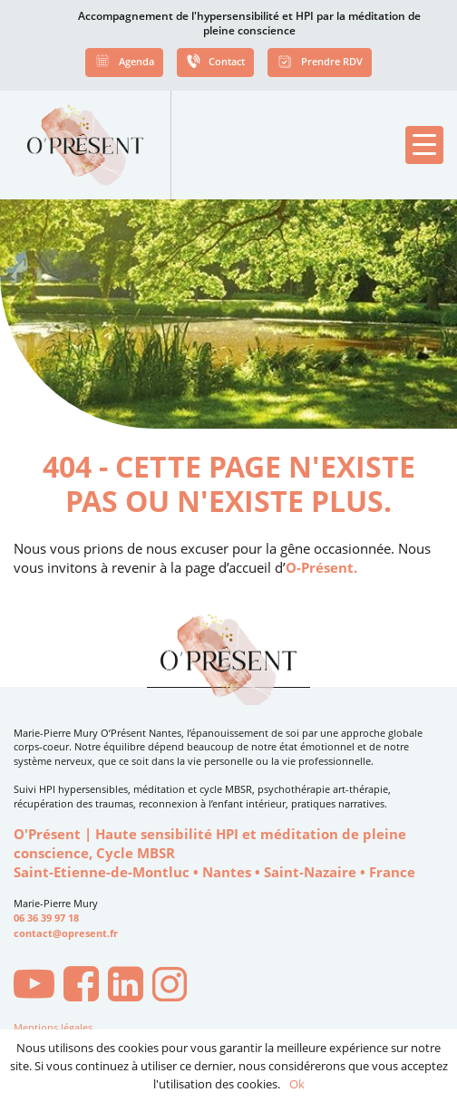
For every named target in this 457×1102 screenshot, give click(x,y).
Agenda (124, 63)
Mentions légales (53, 1027)
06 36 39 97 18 (46, 918)
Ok (297, 1084)
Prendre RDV (320, 63)
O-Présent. (321, 567)
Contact (215, 63)
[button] (424, 145)
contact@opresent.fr (66, 933)
